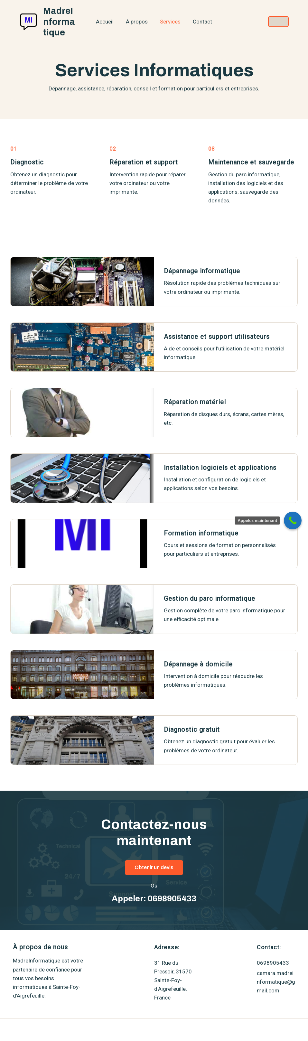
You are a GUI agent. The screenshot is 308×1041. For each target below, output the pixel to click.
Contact (200, 21)
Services (169, 21)
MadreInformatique (61, 21)
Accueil (107, 21)
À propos (137, 21)
